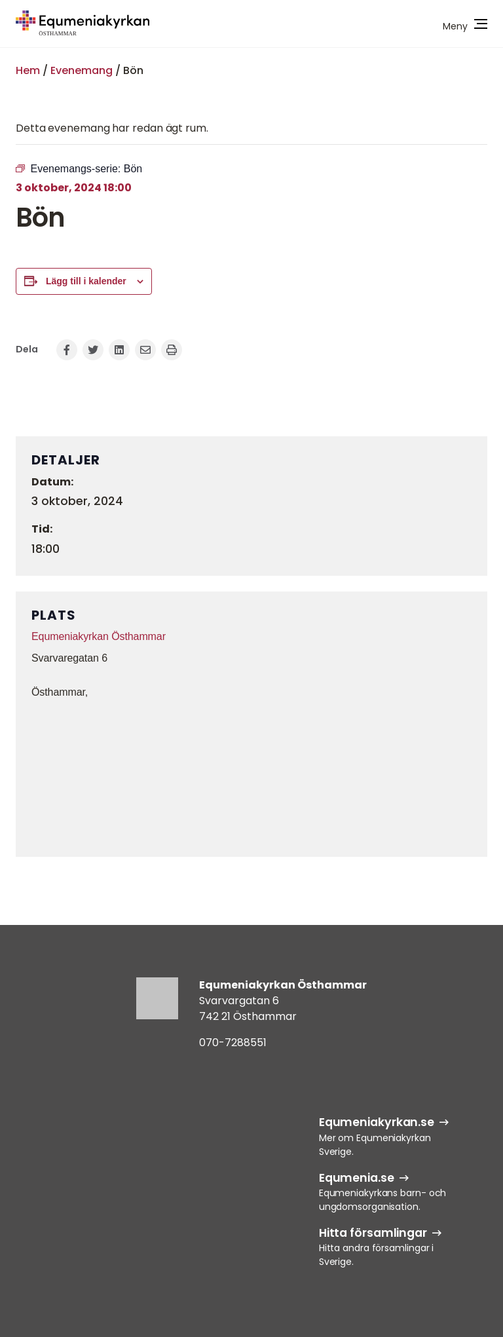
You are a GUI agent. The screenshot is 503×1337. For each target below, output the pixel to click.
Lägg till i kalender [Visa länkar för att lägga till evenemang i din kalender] (86, 281)
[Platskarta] (251, 776)
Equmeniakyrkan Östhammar (98, 636)
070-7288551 (233, 1042)
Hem (28, 70)
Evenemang (81, 70)
